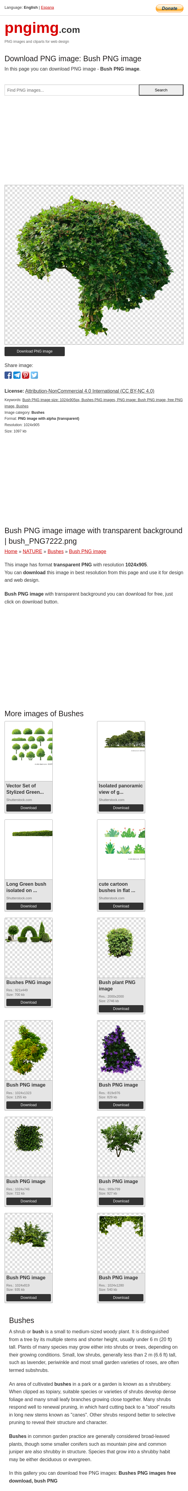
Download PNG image (35, 351)
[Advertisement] (94, 142)
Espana (47, 7)
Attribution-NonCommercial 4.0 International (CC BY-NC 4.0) (89, 391)
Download (28, 808)
